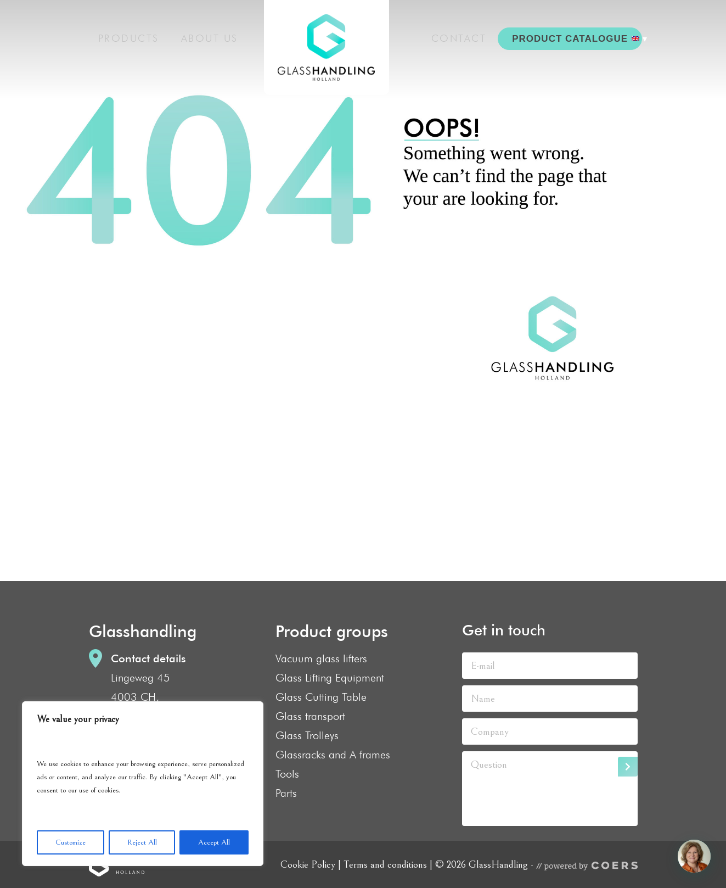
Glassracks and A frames (332, 754)
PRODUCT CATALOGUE (568, 36)
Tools (287, 773)
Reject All (142, 842)
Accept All (214, 842)
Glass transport (310, 716)
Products (128, 36)
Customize (70, 842)
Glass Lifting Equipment (329, 677)
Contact (465, 36)
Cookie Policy (307, 864)
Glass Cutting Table (321, 696)
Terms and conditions (385, 864)
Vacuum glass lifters (321, 658)
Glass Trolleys (307, 735)
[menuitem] (630, 36)
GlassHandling (319, 51)
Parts (286, 793)
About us (212, 36)
